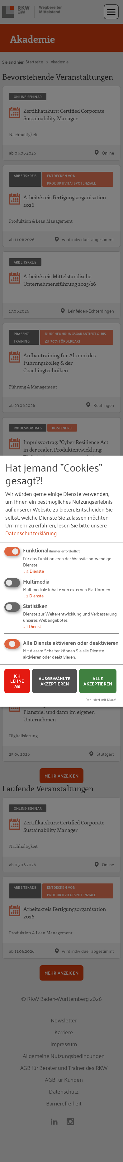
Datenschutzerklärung (31, 533)
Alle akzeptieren (97, 681)
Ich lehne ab (17, 681)
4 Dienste (33, 571)
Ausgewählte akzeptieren (55, 681)
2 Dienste (33, 595)
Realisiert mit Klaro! (101, 699)
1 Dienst (32, 626)
